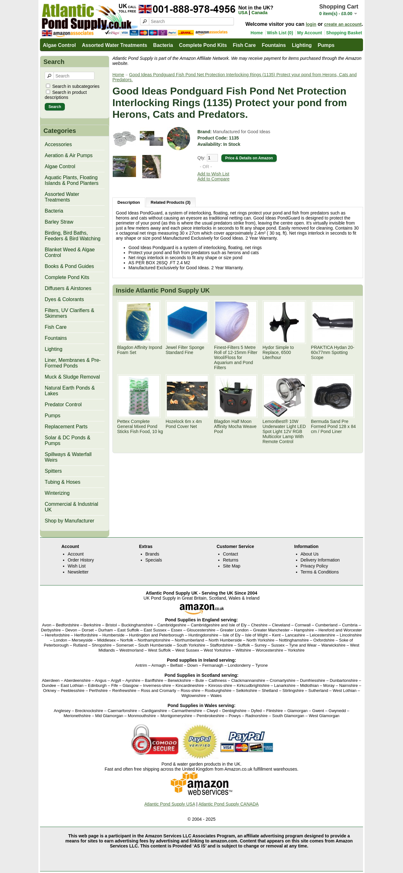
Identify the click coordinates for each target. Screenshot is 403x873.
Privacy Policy (314, 565)
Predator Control (63, 404)
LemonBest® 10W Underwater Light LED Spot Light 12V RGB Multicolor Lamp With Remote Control (284, 431)
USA (243, 12)
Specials (153, 559)
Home (257, 32)
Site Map (231, 565)
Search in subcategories (75, 86)
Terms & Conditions (320, 571)
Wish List (77, 565)
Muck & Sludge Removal (72, 376)
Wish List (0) (280, 32)
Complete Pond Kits (203, 45)
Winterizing (57, 493)
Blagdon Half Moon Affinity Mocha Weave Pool (235, 426)
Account (76, 553)
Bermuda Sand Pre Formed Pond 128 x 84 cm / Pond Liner (333, 426)
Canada (260, 12)
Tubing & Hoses (62, 482)
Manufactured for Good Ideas (241, 131)
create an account (342, 24)
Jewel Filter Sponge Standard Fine (185, 350)
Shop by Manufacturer (69, 520)
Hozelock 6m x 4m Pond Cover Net (184, 424)
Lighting (302, 45)
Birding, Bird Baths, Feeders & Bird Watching (72, 235)
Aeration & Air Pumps (69, 155)
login (311, 24)
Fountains (274, 45)
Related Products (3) (170, 202)
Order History (81, 559)
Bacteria (163, 45)
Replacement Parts (66, 426)
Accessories (58, 144)
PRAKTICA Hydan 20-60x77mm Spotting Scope (333, 352)
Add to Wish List (213, 173)
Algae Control (59, 45)
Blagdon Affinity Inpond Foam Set (139, 350)
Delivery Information (320, 559)
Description (128, 202)
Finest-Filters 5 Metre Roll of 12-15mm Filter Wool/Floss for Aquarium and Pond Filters (236, 357)
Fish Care (244, 45)
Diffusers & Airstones (68, 288)
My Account (309, 32)
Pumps (326, 45)
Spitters (53, 471)
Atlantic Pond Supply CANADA (228, 804)
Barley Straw (59, 222)
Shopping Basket (344, 32)
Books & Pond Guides (69, 266)
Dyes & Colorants (64, 299)
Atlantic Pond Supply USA (169, 804)
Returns (230, 559)
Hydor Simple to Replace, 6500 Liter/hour (278, 352)
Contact (230, 553)
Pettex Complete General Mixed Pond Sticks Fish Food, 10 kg (140, 426)
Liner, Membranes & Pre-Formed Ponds (73, 362)
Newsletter (78, 571)
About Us (310, 553)
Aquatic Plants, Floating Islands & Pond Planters (72, 180)
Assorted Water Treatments (114, 45)
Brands (152, 553)
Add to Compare (213, 178)
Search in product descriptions (66, 95)
